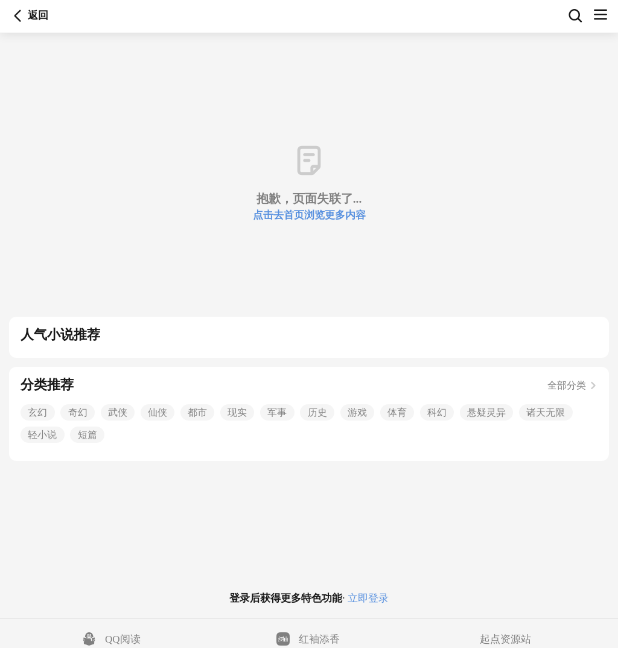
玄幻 (37, 412)
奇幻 (78, 412)
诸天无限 (545, 412)
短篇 (87, 435)
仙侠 (157, 412)
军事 (277, 412)
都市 (197, 412)
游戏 (357, 412)
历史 (317, 412)
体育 (397, 412)
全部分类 (572, 385)
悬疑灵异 (486, 412)
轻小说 (42, 435)
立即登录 (367, 598)
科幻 (437, 412)
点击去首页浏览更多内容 (309, 215)
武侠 (117, 412)
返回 (18, 16)
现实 (237, 412)
